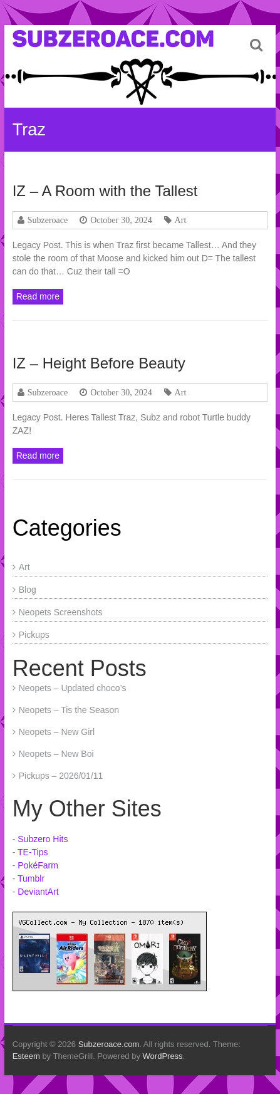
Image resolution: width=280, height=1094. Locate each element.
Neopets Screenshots (61, 612)
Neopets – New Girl (57, 732)
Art (181, 220)
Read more (38, 296)
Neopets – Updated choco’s (73, 688)
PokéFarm (38, 865)
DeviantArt (38, 892)
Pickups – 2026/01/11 (61, 776)
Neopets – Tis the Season (69, 710)
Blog (27, 590)
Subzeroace (48, 220)
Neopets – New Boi (56, 754)
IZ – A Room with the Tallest (105, 190)
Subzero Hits (43, 839)
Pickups (34, 635)
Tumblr (31, 878)
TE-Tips (33, 852)
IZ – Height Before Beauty (99, 363)
